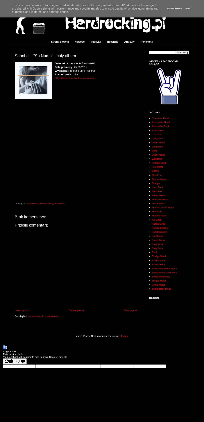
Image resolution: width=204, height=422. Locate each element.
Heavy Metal (158, 195)
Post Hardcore (159, 232)
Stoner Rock (158, 264)
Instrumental (158, 203)
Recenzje (112, 41)
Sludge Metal (159, 256)
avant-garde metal (161, 288)
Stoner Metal (158, 260)
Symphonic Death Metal (164, 272)
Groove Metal (159, 179)
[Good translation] (9, 361)
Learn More (174, 8)
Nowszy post (22, 310)
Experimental (33, 203)
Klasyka (96, 41)
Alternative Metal (161, 122)
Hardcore (157, 191)
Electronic (157, 158)
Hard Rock (157, 187)
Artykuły (129, 41)
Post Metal (59, 203)
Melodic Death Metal (163, 207)
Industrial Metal (160, 199)
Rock (154, 252)
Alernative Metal (160, 118)
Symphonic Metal (161, 276)
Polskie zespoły (160, 228)
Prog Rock (157, 248)
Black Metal (158, 130)
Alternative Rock (160, 126)
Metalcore (157, 211)
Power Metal (158, 240)
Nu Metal (156, 219)
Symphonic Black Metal (164, 268)
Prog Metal (157, 244)
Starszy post (130, 310)
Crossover (157, 138)
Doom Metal (158, 154)
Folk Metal (157, 166)
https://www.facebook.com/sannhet (75, 78)
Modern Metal (159, 215)
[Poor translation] (21, 361)
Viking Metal (158, 284)
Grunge (156, 183)
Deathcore (157, 146)
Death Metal (158, 142)
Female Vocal (159, 162)
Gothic (155, 171)
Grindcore (157, 175)
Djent (154, 150)
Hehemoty (147, 41)
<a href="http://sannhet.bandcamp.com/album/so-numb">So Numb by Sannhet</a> (76, 143)
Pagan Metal (158, 223)
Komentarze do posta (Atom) (43, 316)
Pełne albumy (46, 203)
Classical (156, 134)
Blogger (124, 336)
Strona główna (60, 41)
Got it (189, 8)
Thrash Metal (159, 280)
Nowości (80, 41)
